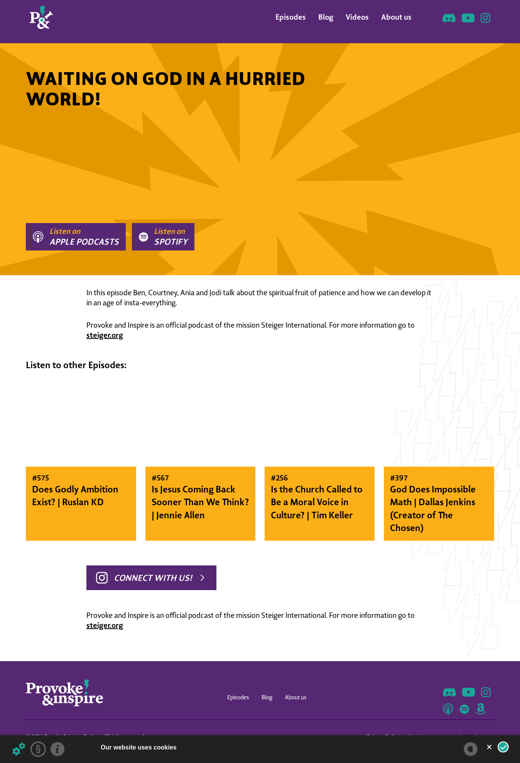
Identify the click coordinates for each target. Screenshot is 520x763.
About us (396, 17)
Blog (325, 17)
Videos (357, 17)
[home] (41, 17)
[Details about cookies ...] (19, 749)
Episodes (290, 17)
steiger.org (104, 335)
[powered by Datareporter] (470, 749)
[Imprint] (57, 749)
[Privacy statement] (38, 749)
